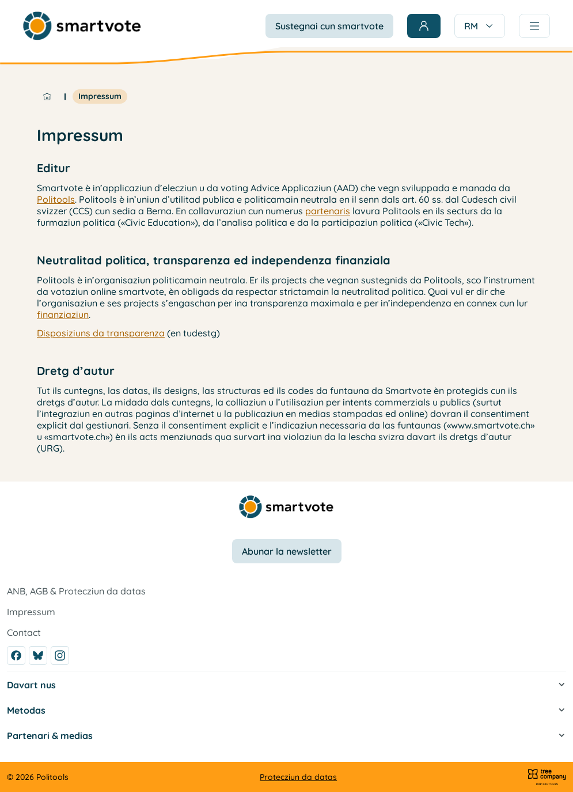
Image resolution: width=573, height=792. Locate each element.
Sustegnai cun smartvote (329, 26)
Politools (56, 199)
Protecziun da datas (298, 777)
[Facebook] (16, 655)
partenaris (327, 211)
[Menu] (534, 26)
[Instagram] (60, 655)
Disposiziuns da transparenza (101, 333)
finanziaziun (63, 314)
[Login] (424, 26)
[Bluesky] (38, 655)
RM (479, 26)
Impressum (100, 96)
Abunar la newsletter (287, 551)
